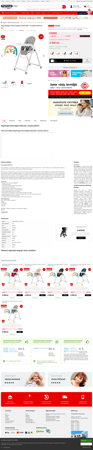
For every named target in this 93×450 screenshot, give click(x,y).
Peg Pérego (33, 30)
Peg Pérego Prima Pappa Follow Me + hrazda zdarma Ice (12, 301)
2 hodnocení (11, 30)
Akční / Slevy (84, 13)
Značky (7, 1)
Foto (35, 120)
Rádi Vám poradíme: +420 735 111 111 (84, 1)
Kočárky (47, 9)
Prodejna (23, 1)
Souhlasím (83, 440)
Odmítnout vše (86, 447)
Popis (4, 120)
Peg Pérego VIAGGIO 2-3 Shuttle (53, 416)
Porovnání (28, 418)
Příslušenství (43, 120)
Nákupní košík (89, 7)
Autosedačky (42, 9)
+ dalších (29, 83)
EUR (48, 1)
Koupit (19, 295)
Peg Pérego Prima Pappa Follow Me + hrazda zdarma (55, 414)
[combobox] (45, 7)
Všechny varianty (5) (70, 67)
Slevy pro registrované (57, 13)
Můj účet (76, 6)
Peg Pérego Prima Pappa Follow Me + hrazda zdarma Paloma (35, 265)
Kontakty (42, 1)
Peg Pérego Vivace (81, 226)
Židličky (37, 9)
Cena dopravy (54, 120)
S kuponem (4, 291)
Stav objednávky (35, 1)
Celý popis (79, 29)
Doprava (13, 1)
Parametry (12, 120)
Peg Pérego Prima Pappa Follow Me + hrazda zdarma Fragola (12, 265)
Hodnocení (28, 120)
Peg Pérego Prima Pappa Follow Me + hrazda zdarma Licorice (58, 265)
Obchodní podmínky (9, 421)
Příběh (32, 13)
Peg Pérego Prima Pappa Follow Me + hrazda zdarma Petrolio (80, 265)
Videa (29, 1)
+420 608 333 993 (84, 418)
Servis (18, 1)
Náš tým (43, 13)
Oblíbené (28, 416)
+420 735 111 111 (78, 416)
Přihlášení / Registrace (77, 7)
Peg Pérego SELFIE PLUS (51, 419)
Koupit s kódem (84, 36)
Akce (3, 1)
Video (19, 120)
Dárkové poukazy (25, 13)
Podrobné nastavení (86, 444)
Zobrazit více (4, 212)
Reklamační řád (8, 422)
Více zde (81, 237)
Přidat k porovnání (53, 80)
